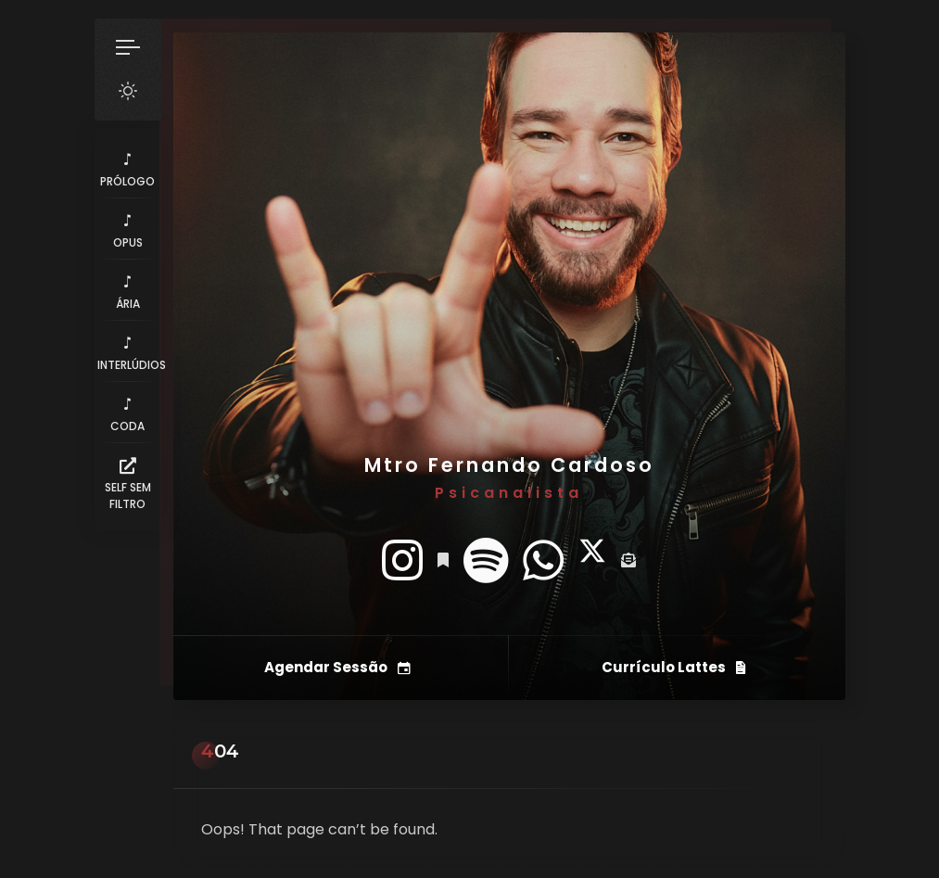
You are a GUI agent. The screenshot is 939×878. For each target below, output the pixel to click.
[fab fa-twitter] (592, 560)
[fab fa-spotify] (485, 560)
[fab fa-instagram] (402, 560)
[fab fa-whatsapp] (543, 560)
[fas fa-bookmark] (443, 560)
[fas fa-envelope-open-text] (628, 560)
